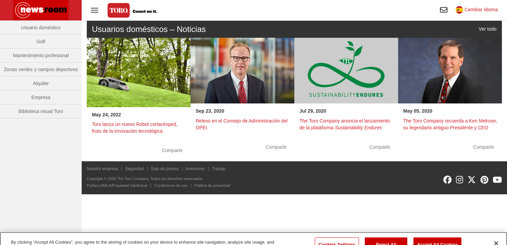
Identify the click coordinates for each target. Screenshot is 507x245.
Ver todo (487, 29)
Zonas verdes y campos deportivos (41, 69)
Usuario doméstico (41, 27)
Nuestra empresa (102, 168)
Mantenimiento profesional (41, 55)
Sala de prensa (165, 168)
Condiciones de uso (170, 185)
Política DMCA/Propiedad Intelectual (117, 185)
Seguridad (134, 168)
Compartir (172, 150)
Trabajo (219, 168)
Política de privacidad (212, 185)
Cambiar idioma (477, 9)
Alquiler (41, 83)
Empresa (40, 97)
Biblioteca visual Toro (40, 111)
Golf (40, 41)
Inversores (195, 168)
